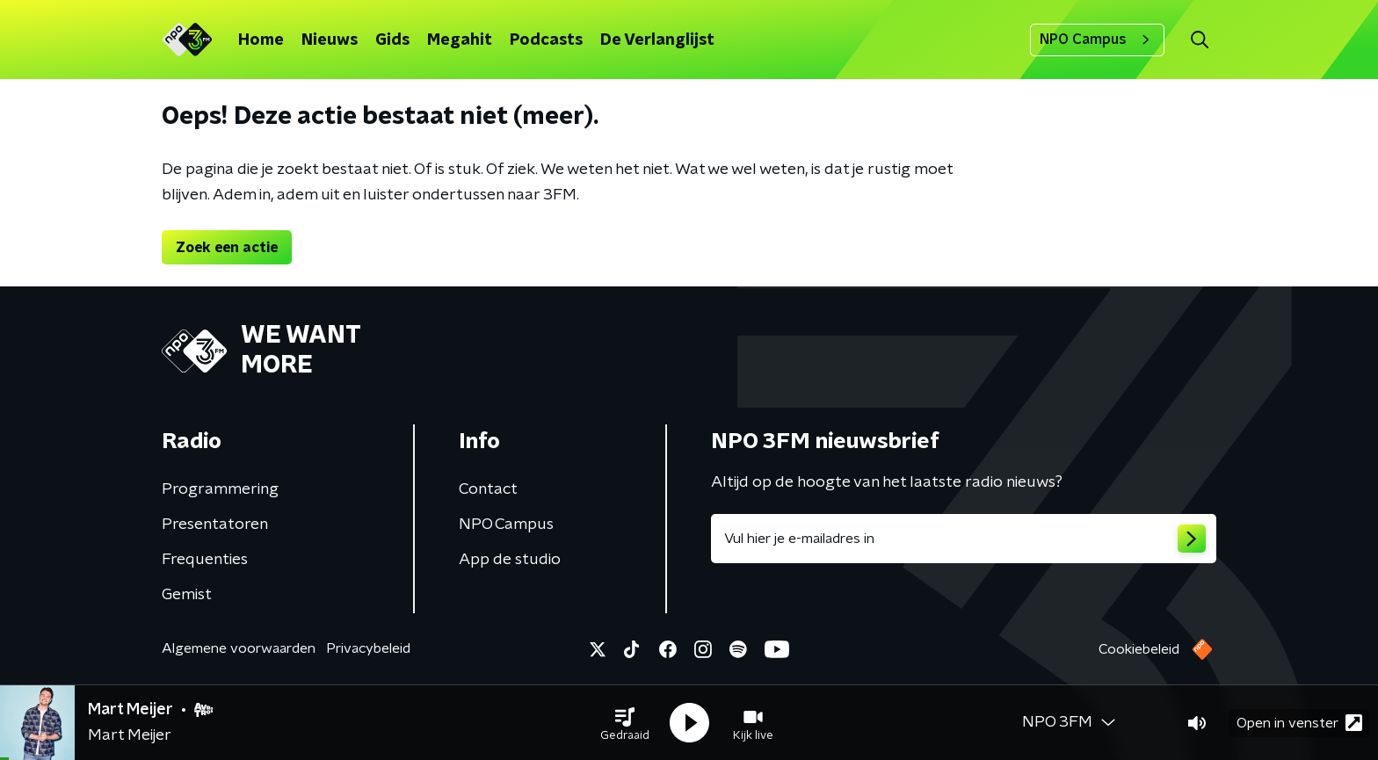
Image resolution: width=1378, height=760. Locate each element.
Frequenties (205, 560)
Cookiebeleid (1139, 649)
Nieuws (329, 40)
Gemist (187, 595)
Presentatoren (215, 524)
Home (261, 40)
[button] (625, 723)
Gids (392, 40)
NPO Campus (1097, 39)
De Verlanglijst (657, 40)
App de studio (510, 560)
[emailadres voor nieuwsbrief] (963, 538)
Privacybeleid (368, 648)
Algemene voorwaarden (238, 648)
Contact (488, 489)
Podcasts (546, 40)
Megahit (459, 40)
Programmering (220, 489)
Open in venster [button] (1299, 722)
